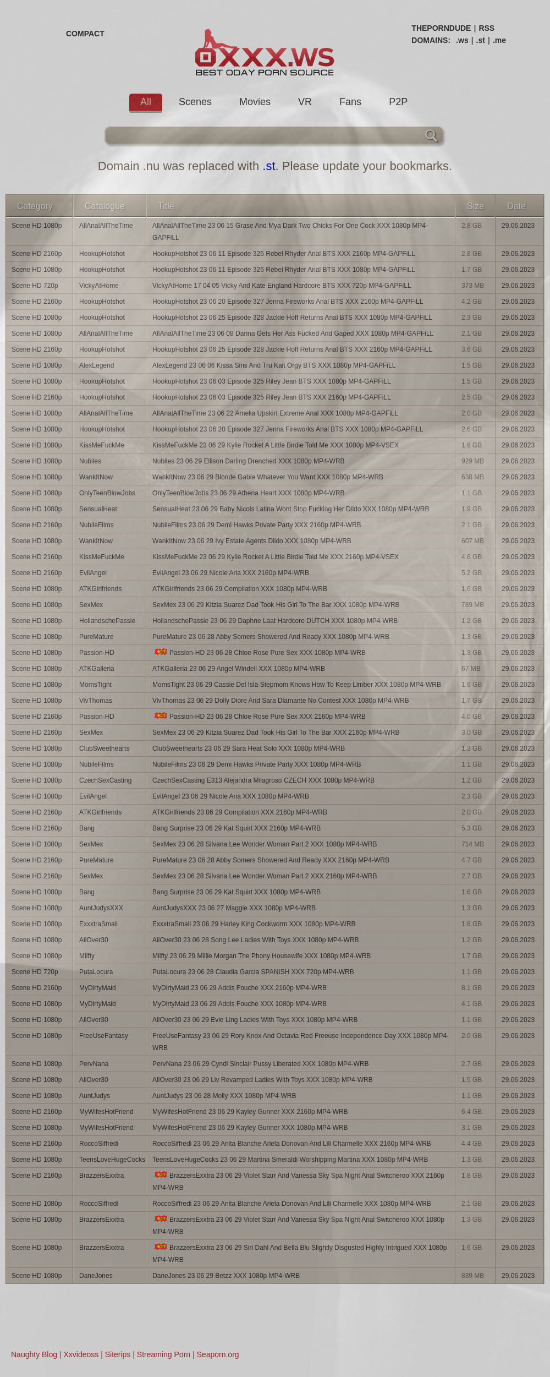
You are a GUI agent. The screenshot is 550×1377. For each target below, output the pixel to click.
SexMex (91, 605)
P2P (398, 101)
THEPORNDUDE (441, 28)
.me (499, 40)
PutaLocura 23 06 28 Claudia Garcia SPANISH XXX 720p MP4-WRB (253, 972)
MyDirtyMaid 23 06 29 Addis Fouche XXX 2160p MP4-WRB (239, 988)
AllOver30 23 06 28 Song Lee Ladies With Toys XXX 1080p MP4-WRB (255, 940)
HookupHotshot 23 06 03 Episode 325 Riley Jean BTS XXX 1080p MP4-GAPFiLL (271, 381)
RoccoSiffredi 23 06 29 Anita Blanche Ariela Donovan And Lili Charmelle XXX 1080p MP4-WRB (291, 1203)
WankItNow (96, 477)
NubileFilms (96, 525)
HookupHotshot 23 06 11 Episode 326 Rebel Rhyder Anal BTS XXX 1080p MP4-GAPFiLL (283, 270)
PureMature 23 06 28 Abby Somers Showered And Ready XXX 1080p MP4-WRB (270, 637)
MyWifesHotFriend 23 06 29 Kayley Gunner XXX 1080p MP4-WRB (250, 1128)
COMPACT (85, 33)
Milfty (87, 956)
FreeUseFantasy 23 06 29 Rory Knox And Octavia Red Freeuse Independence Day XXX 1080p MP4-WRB (300, 1042)
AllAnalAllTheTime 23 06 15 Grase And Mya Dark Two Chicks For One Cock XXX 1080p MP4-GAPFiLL (290, 232)
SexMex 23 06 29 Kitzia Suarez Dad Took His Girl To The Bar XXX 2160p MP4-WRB (276, 732)
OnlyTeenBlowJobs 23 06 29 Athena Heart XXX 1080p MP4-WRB (248, 493)
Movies (255, 101)
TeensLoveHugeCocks (112, 1159)
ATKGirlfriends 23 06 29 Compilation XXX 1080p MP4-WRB (239, 589)
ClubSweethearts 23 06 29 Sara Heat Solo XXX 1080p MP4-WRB (248, 748)
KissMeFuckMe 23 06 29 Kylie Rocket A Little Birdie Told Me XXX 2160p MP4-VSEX (275, 557)
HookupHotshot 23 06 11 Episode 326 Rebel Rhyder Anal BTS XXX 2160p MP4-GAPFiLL (283, 254)
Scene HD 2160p (37, 254)
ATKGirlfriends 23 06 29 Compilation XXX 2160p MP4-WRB (239, 812)
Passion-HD (96, 653)
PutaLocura (96, 972)
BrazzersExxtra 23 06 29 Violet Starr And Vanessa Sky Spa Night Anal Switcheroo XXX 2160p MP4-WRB (298, 1181)
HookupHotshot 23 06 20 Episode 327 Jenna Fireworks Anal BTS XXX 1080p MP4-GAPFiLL (287, 429)
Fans (350, 101)
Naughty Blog (34, 1354)
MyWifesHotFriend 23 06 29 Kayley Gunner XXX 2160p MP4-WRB (250, 1112)
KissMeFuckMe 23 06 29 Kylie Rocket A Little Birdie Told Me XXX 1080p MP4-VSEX (275, 445)
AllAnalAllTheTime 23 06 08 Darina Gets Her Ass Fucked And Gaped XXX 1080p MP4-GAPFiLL (292, 333)
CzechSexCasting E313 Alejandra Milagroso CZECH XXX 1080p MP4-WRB (263, 780)
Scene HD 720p (35, 285)
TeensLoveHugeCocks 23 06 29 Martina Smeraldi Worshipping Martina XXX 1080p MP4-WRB (290, 1159)
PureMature (96, 637)
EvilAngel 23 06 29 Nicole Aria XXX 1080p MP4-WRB (230, 796)
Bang (87, 828)
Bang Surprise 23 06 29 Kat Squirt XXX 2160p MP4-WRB (236, 828)
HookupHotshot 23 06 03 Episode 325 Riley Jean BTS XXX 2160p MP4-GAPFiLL (271, 397)
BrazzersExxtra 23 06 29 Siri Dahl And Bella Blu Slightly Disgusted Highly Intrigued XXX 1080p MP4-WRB (299, 1253)
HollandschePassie (107, 621)
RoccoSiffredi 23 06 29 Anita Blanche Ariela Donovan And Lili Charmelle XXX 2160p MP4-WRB (291, 1144)
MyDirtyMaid (97, 988)
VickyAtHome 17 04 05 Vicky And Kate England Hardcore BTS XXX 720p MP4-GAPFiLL (281, 285)
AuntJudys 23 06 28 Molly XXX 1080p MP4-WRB (224, 1096)
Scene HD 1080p (37, 226)
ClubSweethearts (104, 748)
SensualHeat (98, 509)
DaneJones (96, 1276)
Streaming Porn (163, 1354)
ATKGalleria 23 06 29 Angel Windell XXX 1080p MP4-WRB (238, 669)
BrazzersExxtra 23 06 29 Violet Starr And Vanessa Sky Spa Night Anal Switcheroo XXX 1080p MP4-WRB (298, 1225)
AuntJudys (94, 1096)
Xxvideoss (80, 1354)
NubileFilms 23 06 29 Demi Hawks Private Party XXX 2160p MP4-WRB (256, 525)
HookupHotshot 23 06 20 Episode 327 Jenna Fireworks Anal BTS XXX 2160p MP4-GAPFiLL (287, 301)
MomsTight (95, 684)
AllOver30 (93, 940)
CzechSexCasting (105, 780)
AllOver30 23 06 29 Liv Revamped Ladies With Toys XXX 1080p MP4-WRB (262, 1080)
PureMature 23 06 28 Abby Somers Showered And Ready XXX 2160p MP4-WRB (270, 860)
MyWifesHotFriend (106, 1112)
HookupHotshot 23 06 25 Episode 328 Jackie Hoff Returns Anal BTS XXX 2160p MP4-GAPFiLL (292, 349)
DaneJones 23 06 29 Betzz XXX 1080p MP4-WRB (226, 1276)
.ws (462, 40)
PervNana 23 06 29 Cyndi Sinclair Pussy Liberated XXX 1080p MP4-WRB (260, 1064)
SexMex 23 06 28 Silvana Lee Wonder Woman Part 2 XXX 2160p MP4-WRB (264, 876)
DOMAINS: (430, 40)
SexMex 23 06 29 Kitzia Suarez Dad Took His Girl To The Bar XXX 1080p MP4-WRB (276, 605)
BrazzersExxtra (101, 1175)
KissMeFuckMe (101, 445)
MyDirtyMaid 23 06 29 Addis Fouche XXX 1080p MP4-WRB (239, 1004)
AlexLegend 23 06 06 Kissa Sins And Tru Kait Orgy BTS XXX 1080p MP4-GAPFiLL (273, 365)
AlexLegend (96, 365)
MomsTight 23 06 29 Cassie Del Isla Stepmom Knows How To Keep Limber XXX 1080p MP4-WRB (296, 684)
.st (480, 40)
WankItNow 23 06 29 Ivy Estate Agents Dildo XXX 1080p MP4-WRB (251, 541)
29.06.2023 (518, 226)
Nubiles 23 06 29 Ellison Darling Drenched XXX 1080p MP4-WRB (248, 461)
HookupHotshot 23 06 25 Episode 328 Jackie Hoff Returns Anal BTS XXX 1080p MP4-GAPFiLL (292, 317)
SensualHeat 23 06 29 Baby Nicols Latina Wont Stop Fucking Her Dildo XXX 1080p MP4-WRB (290, 509)
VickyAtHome (99, 285)
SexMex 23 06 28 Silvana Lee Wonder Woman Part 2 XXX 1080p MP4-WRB (264, 844)
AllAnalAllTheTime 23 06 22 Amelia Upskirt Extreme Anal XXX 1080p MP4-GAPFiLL (275, 413)
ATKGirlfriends (100, 589)
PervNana (93, 1064)
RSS (486, 28)
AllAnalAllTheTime (106, 226)
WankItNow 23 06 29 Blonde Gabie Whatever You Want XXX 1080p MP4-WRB (267, 477)
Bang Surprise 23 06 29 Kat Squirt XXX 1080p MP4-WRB (236, 892)
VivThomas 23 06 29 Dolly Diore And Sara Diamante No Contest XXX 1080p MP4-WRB (280, 700)
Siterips (118, 1354)
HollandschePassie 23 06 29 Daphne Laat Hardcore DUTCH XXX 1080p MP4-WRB (275, 621)
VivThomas (95, 700)
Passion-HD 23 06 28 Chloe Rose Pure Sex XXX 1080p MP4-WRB (259, 652)
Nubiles (90, 461)
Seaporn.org (218, 1354)
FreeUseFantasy (103, 1036)
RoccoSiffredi (98, 1144)
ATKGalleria (96, 669)
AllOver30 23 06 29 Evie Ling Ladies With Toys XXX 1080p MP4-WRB (255, 1020)
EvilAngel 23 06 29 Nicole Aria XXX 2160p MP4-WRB (230, 573)
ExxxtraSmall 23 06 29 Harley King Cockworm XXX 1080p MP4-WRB (253, 924)
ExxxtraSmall (98, 924)
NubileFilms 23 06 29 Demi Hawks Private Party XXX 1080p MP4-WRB (256, 764)
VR (305, 101)
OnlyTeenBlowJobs (107, 493)
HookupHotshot (102, 254)
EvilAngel (93, 573)
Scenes (195, 101)
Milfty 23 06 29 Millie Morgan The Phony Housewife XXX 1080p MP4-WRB (261, 956)
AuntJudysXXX (101, 908)
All (145, 101)
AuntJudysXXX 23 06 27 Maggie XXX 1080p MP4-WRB (234, 908)
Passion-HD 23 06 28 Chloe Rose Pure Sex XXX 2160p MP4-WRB (259, 716)
